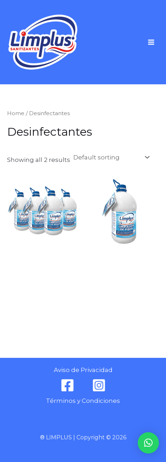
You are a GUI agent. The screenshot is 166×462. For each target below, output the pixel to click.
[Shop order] (110, 157)
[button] (148, 442)
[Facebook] (67, 385)
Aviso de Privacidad (83, 369)
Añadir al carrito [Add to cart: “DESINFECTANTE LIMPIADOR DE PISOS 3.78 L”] (117, 308)
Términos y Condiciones (83, 400)
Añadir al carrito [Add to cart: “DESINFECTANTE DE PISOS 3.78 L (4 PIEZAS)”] (38, 308)
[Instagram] (99, 385)
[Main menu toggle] (151, 42)
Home (15, 113)
